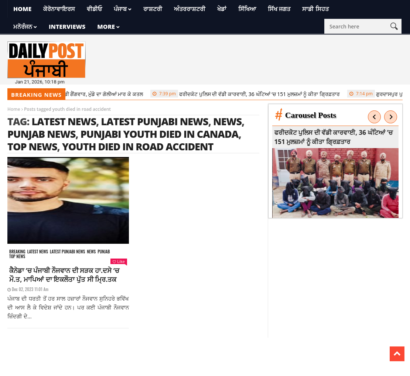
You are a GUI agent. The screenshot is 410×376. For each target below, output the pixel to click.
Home (22, 9)
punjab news (41, 134)
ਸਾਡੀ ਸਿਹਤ (315, 9)
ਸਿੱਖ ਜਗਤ (279, 9)
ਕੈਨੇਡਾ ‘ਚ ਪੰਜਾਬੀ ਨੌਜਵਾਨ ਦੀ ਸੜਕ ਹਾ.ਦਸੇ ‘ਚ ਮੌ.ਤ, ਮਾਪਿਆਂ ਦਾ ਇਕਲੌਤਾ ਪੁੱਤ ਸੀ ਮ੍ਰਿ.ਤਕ (64, 275)
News (91, 251)
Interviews (67, 27)
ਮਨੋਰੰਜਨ (22, 27)
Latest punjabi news (67, 251)
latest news (63, 121)
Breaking (17, 251)
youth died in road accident (137, 146)
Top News (17, 256)
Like (118, 261)
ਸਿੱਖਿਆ (247, 9)
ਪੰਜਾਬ (120, 9)
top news (32, 146)
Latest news (37, 251)
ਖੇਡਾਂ (221, 9)
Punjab (104, 251)
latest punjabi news (154, 121)
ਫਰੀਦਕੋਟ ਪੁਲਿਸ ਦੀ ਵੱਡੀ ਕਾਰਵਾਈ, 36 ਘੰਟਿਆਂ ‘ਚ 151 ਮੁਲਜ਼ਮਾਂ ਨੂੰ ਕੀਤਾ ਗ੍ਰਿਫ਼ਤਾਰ (247, 94)
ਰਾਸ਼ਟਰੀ (152, 9)
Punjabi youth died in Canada (160, 134)
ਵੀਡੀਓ (94, 9)
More (106, 27)
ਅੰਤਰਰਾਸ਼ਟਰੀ (189, 9)
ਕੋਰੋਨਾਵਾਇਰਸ (59, 9)
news (227, 121)
